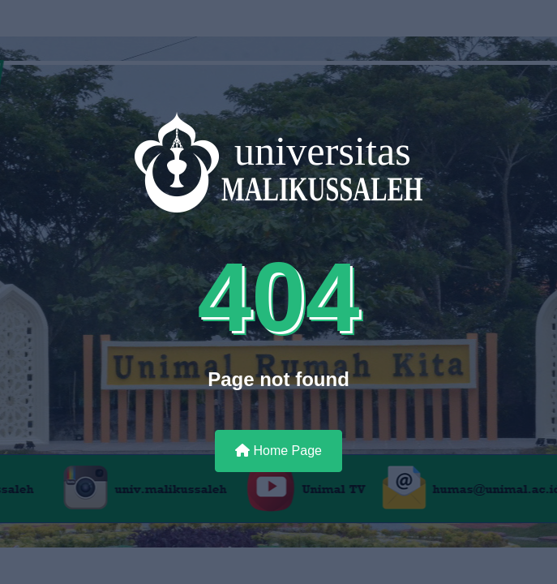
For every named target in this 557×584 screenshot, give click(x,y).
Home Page (278, 450)
